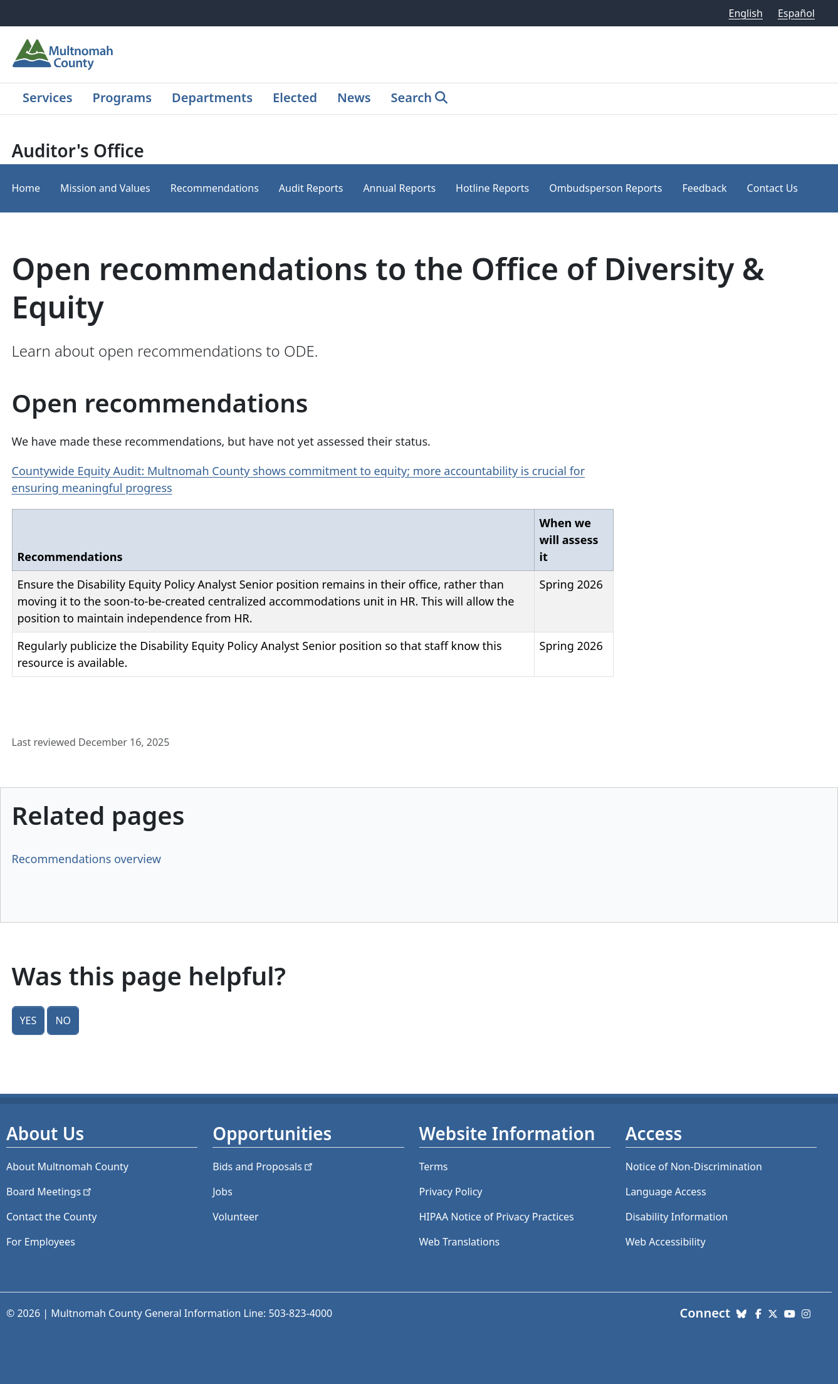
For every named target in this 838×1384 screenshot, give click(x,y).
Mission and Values (105, 188)
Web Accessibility (666, 1242)
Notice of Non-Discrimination (694, 1166)
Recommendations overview (86, 858)
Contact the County (51, 1217)
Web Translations (459, 1242)
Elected (295, 97)
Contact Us (772, 188)
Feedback (704, 188)
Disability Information (677, 1217)
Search (411, 97)
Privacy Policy (451, 1191)
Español (796, 13)
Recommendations (214, 188)
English (745, 13)
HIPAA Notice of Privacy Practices (496, 1217)
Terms (433, 1166)
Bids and (263, 1166)
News (354, 97)
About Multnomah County (67, 1166)
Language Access (666, 1191)
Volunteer (235, 1217)
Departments (212, 97)
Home (26, 188)
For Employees (40, 1242)
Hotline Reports (492, 188)
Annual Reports (399, 188)
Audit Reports (311, 188)
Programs (122, 97)
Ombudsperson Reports (605, 188)
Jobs (222, 1191)
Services (48, 97)
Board (49, 1191)
